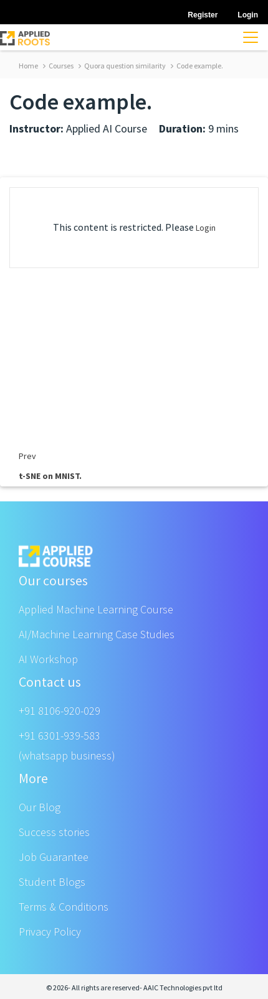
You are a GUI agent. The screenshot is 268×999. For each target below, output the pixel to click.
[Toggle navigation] (250, 37)
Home (28, 65)
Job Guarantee (54, 857)
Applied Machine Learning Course (96, 609)
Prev (27, 456)
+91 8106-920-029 (59, 711)
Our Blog (39, 807)
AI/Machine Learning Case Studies (97, 634)
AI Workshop (48, 659)
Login (206, 227)
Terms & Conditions (63, 906)
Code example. (197, 65)
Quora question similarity (122, 65)
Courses (58, 65)
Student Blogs (52, 882)
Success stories (54, 832)
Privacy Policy (50, 931)
